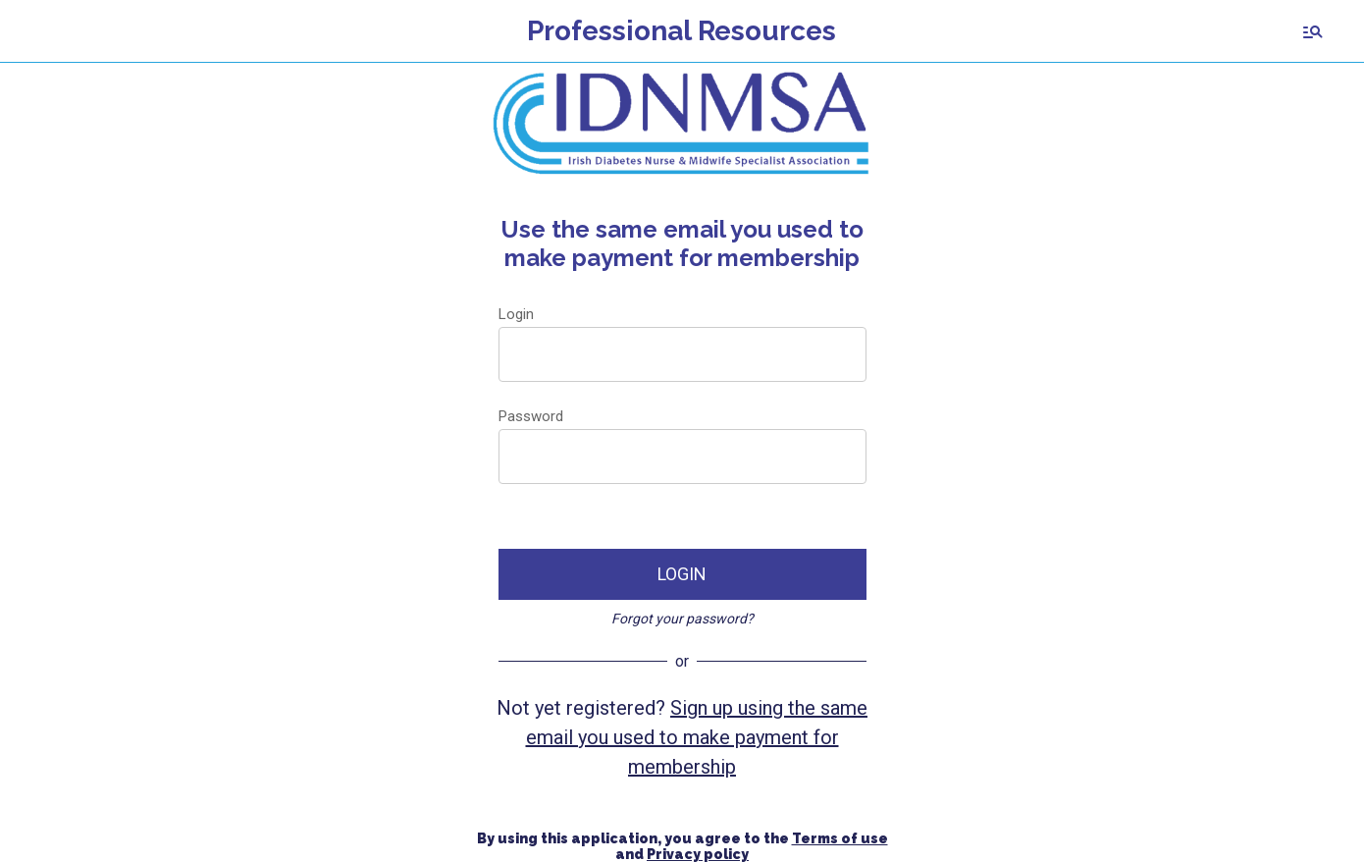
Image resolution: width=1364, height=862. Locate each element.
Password (530, 416)
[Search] (1313, 31)
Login (516, 314)
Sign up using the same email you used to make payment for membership (697, 737)
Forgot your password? (682, 618)
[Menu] (31, 31)
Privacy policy (698, 854)
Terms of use (840, 838)
